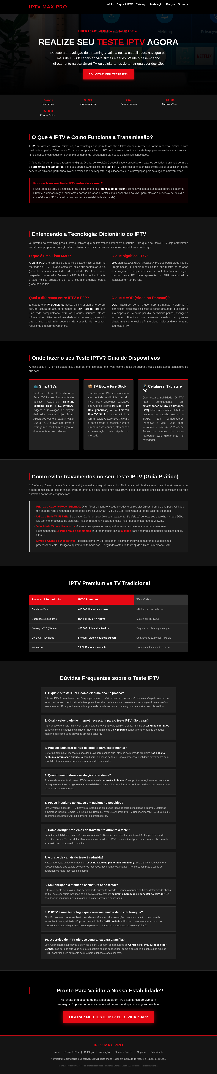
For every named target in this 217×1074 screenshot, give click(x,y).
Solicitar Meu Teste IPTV (108, 74)
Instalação (156, 4)
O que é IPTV (124, 4)
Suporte (183, 4)
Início (110, 4)
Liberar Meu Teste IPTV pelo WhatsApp (108, 1017)
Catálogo (141, 4)
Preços (170, 4)
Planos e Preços (123, 1052)
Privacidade (157, 1052)
